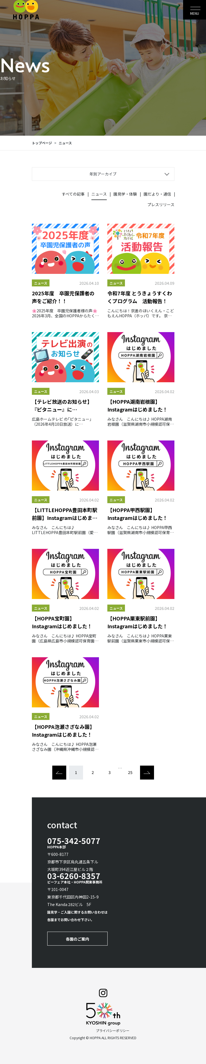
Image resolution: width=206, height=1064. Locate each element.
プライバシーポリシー (112, 1030)
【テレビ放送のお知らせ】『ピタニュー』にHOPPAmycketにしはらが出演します (65, 405)
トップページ (42, 142)
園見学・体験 (125, 194)
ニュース (65, 142)
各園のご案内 (77, 939)
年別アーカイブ (103, 174)
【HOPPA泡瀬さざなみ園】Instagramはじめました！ (63, 730)
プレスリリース (160, 204)
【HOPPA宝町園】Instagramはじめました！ (62, 622)
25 (130, 772)
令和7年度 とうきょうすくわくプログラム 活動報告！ (139, 297)
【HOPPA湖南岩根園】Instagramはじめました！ (137, 405)
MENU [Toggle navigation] (194, 13)
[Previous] (59, 773)
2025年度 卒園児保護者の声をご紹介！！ (63, 297)
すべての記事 (73, 194)
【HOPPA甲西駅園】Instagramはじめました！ (137, 513)
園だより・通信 (157, 194)
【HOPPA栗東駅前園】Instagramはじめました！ (137, 622)
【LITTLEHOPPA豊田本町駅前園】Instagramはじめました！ (64, 514)
